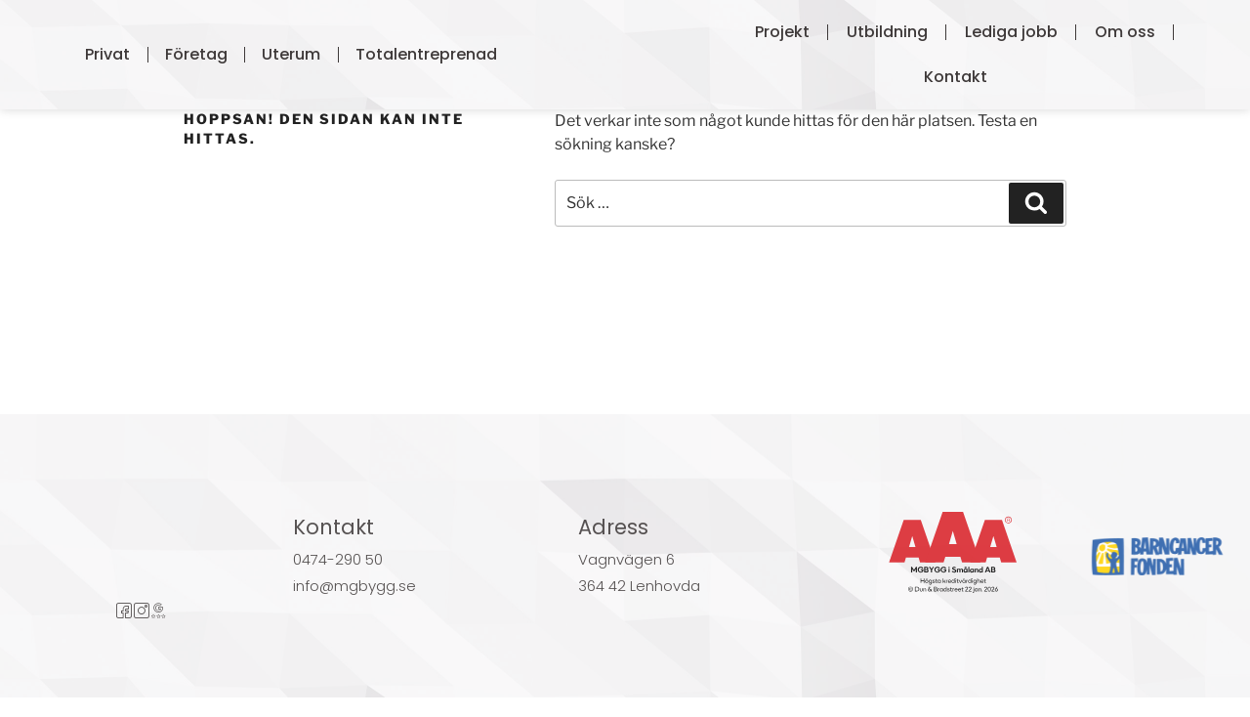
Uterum (291, 54)
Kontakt (955, 76)
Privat (107, 54)
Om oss (1125, 32)
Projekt (782, 32)
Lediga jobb (1011, 32)
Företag (196, 54)
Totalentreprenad (426, 54)
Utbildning (887, 32)
